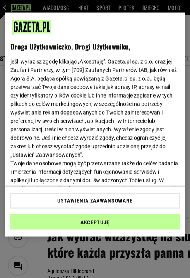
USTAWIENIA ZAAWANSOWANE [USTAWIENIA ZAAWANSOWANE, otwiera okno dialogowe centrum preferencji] (95, 200)
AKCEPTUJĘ (95, 222)
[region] (95, 125)
